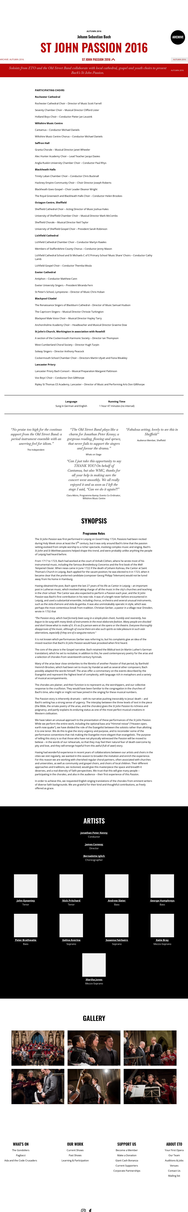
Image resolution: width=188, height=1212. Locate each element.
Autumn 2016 (94, 31)
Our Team (174, 1155)
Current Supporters (127, 1165)
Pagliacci (21, 1155)
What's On (21, 1144)
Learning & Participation (75, 1160)
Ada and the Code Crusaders (20, 1160)
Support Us (126, 1144)
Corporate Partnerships (126, 1170)
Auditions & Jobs (174, 1160)
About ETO (174, 1144)
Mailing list (174, 1175)
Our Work (75, 1144)
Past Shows (75, 1155)
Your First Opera (174, 1150)
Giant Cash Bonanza (126, 1160)
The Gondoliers (20, 1150)
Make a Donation (126, 1155)
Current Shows (75, 1150)
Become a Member (127, 1150)
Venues (174, 1165)
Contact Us (174, 1170)
